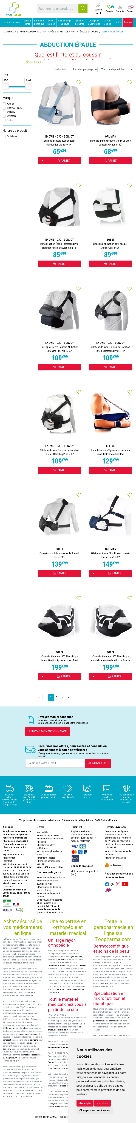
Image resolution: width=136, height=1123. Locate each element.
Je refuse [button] (102, 1103)
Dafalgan (24, 1028)
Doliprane (27, 1022)
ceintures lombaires (57, 960)
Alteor (10, 103)
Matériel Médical (108, 22)
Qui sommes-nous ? (13, 854)
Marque (8, 98)
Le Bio (118, 22)
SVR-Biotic (104, 983)
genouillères (76, 957)
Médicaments (12, 22)
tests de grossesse (32, 1055)
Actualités (42, 832)
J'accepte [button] (85, 1103)
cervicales (52, 965)
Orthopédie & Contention (94, 22)
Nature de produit (15, 130)
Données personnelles (48, 861)
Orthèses (12, 136)
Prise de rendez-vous (48, 835)
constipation (8, 1040)
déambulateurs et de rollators (62, 1047)
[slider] (6, 86)
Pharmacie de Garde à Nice (51, 877)
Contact (7, 861)
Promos (128, 22)
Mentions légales (46, 858)
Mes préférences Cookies (50, 867)
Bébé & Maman (51, 22)
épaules (61, 965)
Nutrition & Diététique (39, 22)
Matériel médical (29, 31)
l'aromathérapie (115, 1021)
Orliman (11, 116)
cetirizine (34, 1040)
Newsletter (9, 858)
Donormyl (7, 1049)
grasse (34, 1034)
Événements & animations (50, 838)
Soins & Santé (27, 22)
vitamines (17, 1061)
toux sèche (23, 1034)
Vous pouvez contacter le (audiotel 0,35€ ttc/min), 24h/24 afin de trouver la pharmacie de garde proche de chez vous (50, 906)
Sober (10, 120)
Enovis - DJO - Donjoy (15, 110)
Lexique (41, 842)
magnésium (11, 1058)
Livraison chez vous (115, 858)
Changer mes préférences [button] (94, 1110)
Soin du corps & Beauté (65, 22)
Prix (5, 75)
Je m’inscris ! (98, 763)
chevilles (82, 965)
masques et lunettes (57, 1106)
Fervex (29, 1043)
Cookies (41, 864)
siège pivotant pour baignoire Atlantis (64, 1068)
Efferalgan (9, 1028)
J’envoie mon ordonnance (47, 731)
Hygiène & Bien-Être (79, 22)
